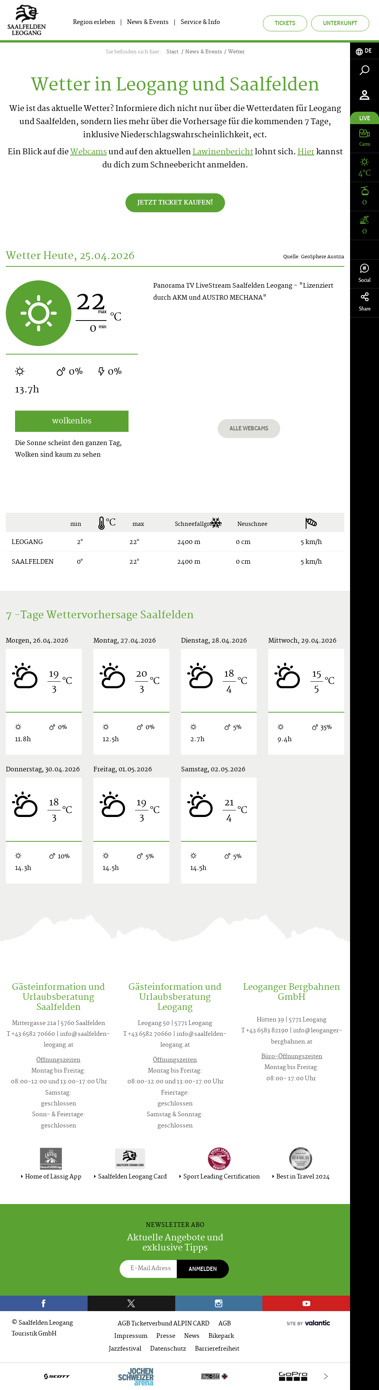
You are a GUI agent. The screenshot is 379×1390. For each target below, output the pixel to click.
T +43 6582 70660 (31, 1034)
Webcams (88, 152)
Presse (165, 1336)
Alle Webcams (249, 428)
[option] (175, 1376)
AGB (224, 1324)
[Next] (325, 1376)
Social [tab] (364, 273)
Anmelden (203, 1268)
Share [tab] (364, 302)
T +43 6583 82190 (264, 1031)
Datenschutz (168, 1349)
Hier (306, 152)
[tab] (364, 51)
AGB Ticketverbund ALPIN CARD (164, 1324)
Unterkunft (340, 23)
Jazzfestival (125, 1349)
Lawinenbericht (223, 152)
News (192, 1336)
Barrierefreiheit (217, 1349)
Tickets (285, 23)
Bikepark (221, 1336)
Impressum (130, 1336)
